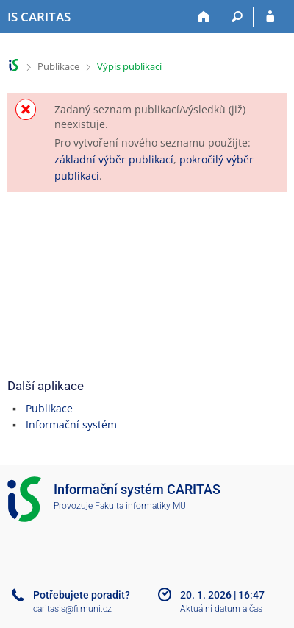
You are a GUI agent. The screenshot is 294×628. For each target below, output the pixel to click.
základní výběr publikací (113, 159)
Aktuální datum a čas (221, 609)
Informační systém (71, 424)
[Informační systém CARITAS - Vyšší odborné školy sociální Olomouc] (39, 17)
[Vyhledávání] (237, 17)
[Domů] (203, 17)
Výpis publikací (129, 66)
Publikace (58, 66)
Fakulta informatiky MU (140, 506)
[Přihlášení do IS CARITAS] (270, 17)
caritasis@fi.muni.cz (72, 609)
